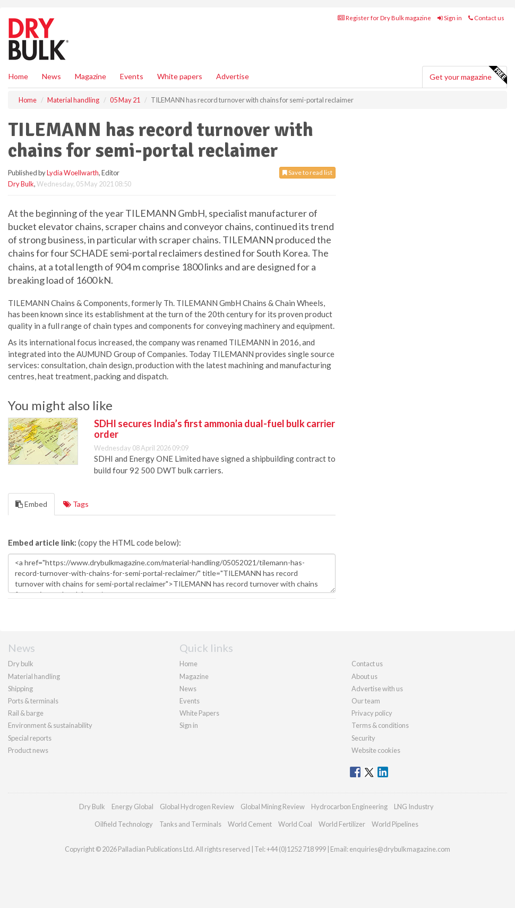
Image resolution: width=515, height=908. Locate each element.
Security (363, 738)
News (187, 688)
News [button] (51, 76)
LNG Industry (414, 806)
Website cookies (375, 750)
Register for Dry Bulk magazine (384, 17)
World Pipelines (395, 824)
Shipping (20, 688)
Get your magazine (468, 75)
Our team (365, 701)
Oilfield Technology (124, 824)
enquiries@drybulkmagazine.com (399, 849)
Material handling (34, 676)
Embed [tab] (31, 503)
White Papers (199, 713)
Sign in (449, 17)
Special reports (30, 738)
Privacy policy (371, 713)
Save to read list (307, 172)
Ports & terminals (33, 701)
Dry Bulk (21, 184)
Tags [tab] (76, 503)
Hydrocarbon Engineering (349, 806)
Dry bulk (20, 663)
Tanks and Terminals (190, 824)
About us (364, 676)
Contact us (486, 17)
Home (18, 76)
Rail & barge (26, 713)
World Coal (295, 824)
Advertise (232, 76)
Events (131, 76)
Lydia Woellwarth (73, 172)
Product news (28, 750)
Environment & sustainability (50, 725)
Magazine (90, 76)
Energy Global (132, 806)
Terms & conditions (380, 725)
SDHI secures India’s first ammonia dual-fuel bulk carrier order (214, 429)
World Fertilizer (342, 824)
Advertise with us (377, 688)
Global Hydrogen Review (197, 806)
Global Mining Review (273, 806)
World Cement (250, 824)
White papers (179, 76)
